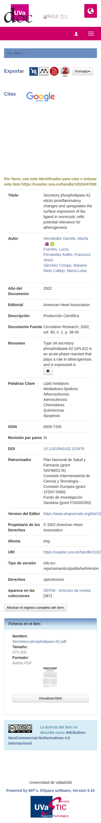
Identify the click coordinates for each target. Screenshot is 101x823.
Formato (82, 71)
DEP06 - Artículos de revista (66, 590)
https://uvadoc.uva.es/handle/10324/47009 (59, 184)
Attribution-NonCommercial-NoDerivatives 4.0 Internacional (47, 737)
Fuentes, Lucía (55, 249)
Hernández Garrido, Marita (65, 238)
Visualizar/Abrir (50, 698)
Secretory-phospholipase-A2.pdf (39, 641)
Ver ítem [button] (16, 53)
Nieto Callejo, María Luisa (64, 271)
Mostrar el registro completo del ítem (35, 608)
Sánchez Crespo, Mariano (65, 265)
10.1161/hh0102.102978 (63, 449)
